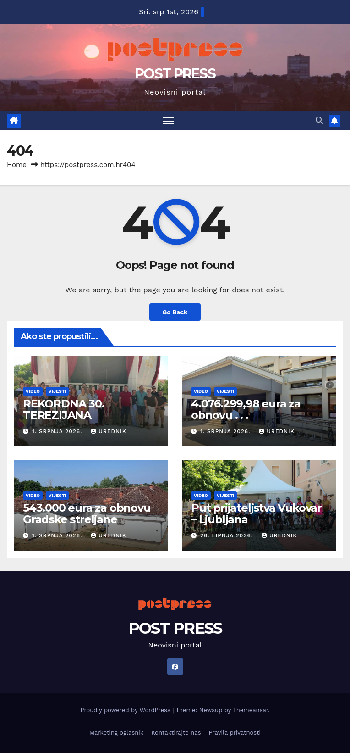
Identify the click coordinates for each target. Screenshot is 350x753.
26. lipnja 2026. (227, 535)
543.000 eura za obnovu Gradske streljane (87, 513)
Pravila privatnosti (235, 732)
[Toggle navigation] (168, 120)
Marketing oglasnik (116, 732)
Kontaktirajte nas (176, 732)
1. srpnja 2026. (58, 431)
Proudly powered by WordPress (126, 710)
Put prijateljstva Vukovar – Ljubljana (256, 513)
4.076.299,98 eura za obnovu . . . (246, 409)
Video (33, 391)
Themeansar (250, 710)
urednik (108, 431)
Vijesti (57, 391)
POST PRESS (175, 73)
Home (17, 165)
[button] (319, 120)
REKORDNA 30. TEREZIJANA (63, 409)
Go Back (174, 312)
